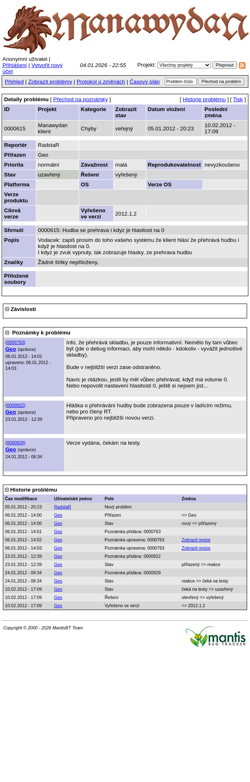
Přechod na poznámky (80, 99)
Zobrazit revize (196, 539)
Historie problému (204, 99)
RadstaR (62, 506)
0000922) (16, 405)
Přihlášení (14, 65)
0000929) (16, 442)
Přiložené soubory (16, 279)
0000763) (16, 342)
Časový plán (145, 82)
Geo (10, 349)
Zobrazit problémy (50, 82)
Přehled (14, 82)
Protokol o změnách (101, 82)
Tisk (238, 99)
